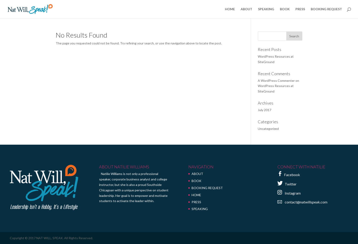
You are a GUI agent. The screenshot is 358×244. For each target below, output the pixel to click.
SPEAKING (266, 9)
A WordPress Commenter (276, 80)
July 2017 (264, 110)
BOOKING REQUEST (326, 9)
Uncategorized (268, 129)
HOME (230, 9)
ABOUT (246, 9)
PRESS (300, 9)
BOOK (285, 9)
